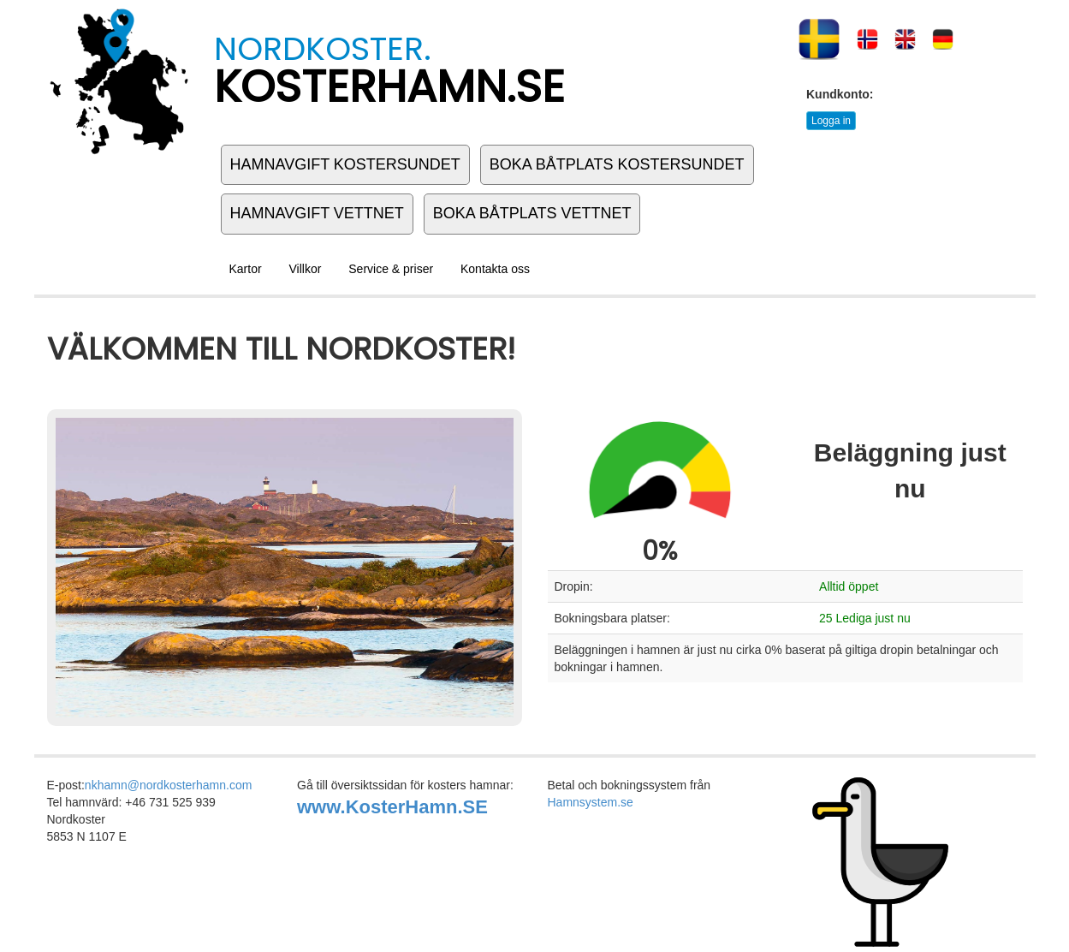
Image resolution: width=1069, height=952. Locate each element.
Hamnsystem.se (590, 802)
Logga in (831, 121)
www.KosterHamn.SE (392, 807)
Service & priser (390, 269)
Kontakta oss (495, 269)
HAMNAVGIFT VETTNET (317, 213)
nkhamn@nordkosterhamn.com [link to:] (168, 785)
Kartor (245, 269)
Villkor (305, 269)
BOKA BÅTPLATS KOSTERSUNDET (617, 164)
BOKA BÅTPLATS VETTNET (532, 213)
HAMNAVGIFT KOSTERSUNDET (345, 164)
